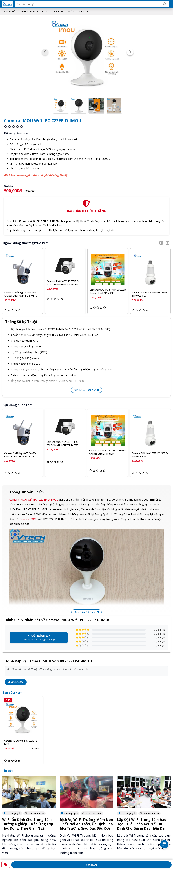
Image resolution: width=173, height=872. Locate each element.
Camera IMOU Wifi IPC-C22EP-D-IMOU (72, 11)
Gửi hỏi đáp (16, 682)
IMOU (45, 11)
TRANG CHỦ (8, 11)
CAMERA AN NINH (28, 11)
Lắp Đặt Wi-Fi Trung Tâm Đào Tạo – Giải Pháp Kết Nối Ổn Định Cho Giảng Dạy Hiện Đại (141, 824)
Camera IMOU (28, 519)
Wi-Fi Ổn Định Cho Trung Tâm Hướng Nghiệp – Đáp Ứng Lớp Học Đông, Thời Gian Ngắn (27, 824)
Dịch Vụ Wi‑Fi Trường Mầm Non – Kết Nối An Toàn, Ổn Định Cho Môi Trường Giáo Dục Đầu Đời (86, 824)
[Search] (164, 4)
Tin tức (7, 771)
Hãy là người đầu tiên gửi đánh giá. (39, 637)
